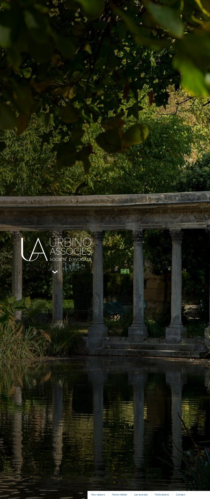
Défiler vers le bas (55, 271)
